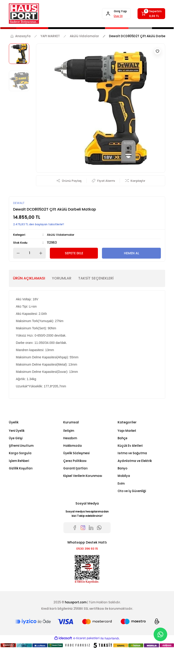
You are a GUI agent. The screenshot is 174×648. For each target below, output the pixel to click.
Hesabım (70, 438)
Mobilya (124, 476)
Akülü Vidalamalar (61, 235)
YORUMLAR (61, 278)
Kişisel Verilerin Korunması (82, 476)
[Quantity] (29, 253)
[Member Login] (115, 13)
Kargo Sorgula (20, 453)
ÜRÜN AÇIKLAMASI (29, 278)
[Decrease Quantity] (16, 253)
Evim (121, 483)
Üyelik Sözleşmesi (76, 453)
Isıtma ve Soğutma (132, 453)
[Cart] (151, 13)
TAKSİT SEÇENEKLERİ (96, 278)
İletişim (68, 431)
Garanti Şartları (75, 468)
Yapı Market (127, 431)
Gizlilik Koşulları (21, 468)
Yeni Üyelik (16, 431)
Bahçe (122, 438)
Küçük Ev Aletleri (130, 446)
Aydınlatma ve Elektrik (135, 461)
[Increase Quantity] (42, 253)
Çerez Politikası (75, 461)
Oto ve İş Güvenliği (132, 491)
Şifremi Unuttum (21, 446)
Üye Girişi (15, 438)
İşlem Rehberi (19, 461)
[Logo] (24, 13)
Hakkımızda (72, 446)
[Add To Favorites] (157, 51)
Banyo (122, 468)
